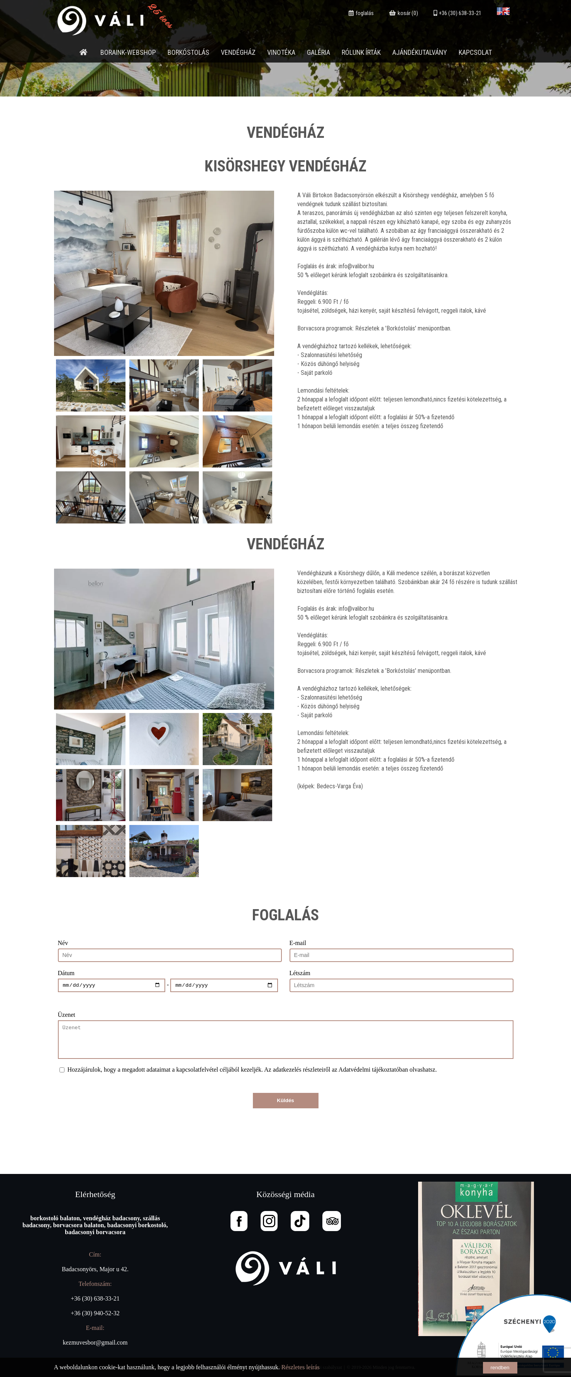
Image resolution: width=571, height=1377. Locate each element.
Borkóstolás (188, 52)
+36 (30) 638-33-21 (457, 13)
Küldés (285, 1100)
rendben (500, 1367)
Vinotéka (281, 52)
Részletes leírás (300, 1367)
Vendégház (238, 52)
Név (63, 943)
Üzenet (66, 1014)
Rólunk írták (361, 52)
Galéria (318, 52)
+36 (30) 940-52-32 (95, 1313)
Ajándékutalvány (419, 52)
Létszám (300, 973)
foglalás (361, 13)
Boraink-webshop (128, 52)
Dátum (66, 973)
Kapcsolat (475, 52)
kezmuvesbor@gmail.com (95, 1342)
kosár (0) (403, 13)
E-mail (298, 943)
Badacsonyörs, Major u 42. (95, 1269)
